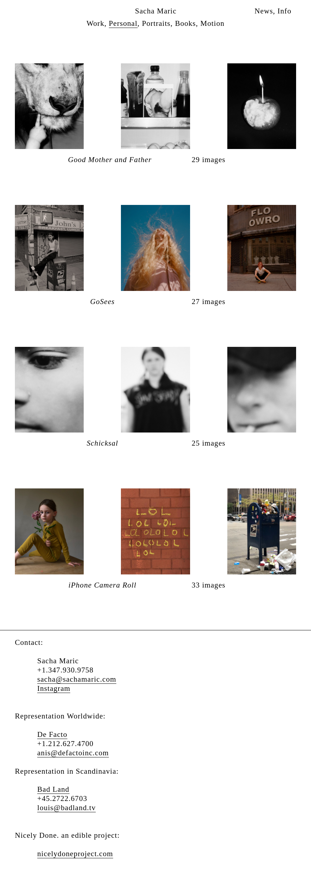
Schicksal (102, 443)
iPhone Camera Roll (102, 585)
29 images (209, 160)
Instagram (53, 688)
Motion (212, 23)
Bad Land (53, 789)
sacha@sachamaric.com (76, 679)
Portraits (156, 23)
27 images (209, 301)
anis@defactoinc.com (73, 753)
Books (185, 23)
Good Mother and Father (110, 160)
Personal (123, 23)
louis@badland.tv (66, 807)
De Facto (52, 734)
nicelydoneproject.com (75, 853)
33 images (209, 585)
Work (95, 23)
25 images (209, 443)
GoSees (102, 301)
